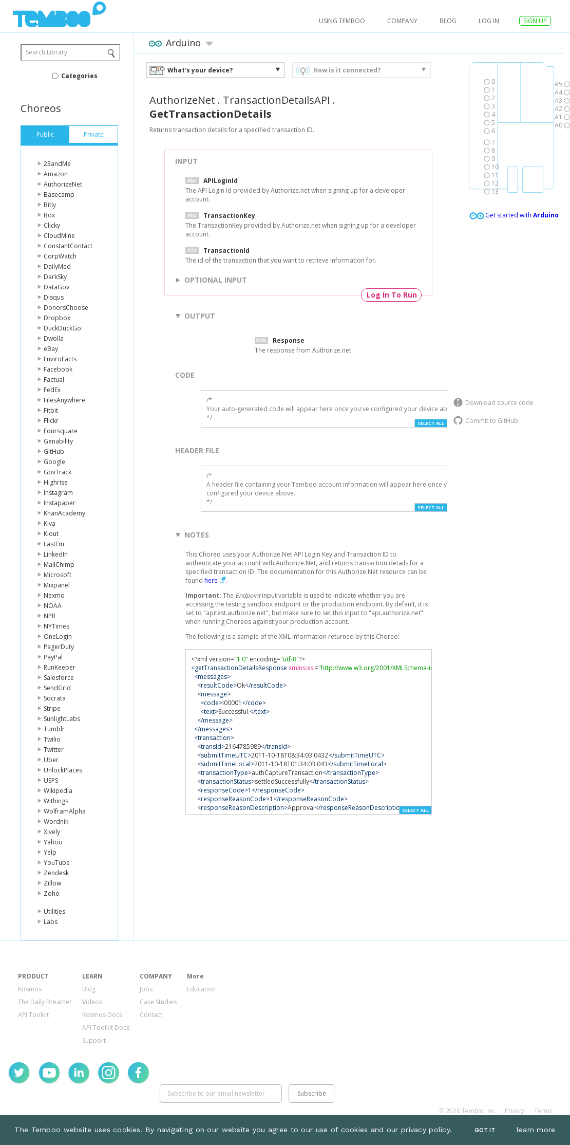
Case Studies (158, 1002)
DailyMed (57, 266)
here (211, 580)
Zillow (52, 883)
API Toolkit (33, 1014)
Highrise (56, 482)
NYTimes (56, 626)
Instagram (58, 492)
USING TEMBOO (342, 20)
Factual (54, 379)
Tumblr (54, 729)
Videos (92, 1002)
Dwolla (54, 338)
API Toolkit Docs (105, 1027)
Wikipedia (58, 790)
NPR (49, 616)
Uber (51, 759)
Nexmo (54, 595)
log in (489, 20)
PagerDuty (59, 646)
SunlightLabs (62, 718)
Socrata (55, 698)
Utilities (54, 911)
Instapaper (59, 502)
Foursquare (61, 431)
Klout (51, 533)
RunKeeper (59, 667)
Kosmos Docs (102, 1014)
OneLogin (58, 636)
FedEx (52, 389)
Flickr (51, 420)
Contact (151, 1014)
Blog (448, 20)
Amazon (56, 174)
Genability (58, 441)
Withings (56, 801)
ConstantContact (68, 246)
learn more (536, 1129)
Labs (51, 921)
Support (94, 1040)
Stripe (52, 708)
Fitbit (51, 410)
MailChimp (59, 564)
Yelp (50, 852)
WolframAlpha (65, 811)
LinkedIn (56, 554)
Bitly (50, 204)
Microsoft (57, 574)
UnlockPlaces (63, 770)
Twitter (54, 749)
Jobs (146, 989)
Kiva (49, 523)
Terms (543, 1110)
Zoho (52, 893)
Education (201, 989)
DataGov (56, 287)
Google (54, 461)
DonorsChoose (66, 307)
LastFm (54, 544)
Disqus (54, 297)
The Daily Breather (45, 1002)
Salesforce (59, 677)
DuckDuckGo (62, 328)
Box (49, 215)
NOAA (53, 605)
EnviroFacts (60, 359)
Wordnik (56, 821)
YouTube (57, 862)
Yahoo (53, 842)
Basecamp (59, 194)
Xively (52, 831)
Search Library (46, 52)
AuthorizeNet (63, 184)
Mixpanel (57, 585)
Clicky (52, 225)
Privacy (514, 1110)
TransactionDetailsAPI (276, 100)
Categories (79, 75)
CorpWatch (60, 256)
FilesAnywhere (64, 400)
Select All (430, 423)
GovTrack (57, 472)
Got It (484, 1130)
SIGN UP (535, 20)
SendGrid (57, 688)
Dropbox (57, 317)
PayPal (53, 657)
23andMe (57, 163)
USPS (51, 780)
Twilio (52, 739)
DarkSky (55, 276)
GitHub (54, 451)
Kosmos (30, 989)
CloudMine (59, 235)
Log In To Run (392, 295)
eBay (51, 348)
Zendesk (56, 873)
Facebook (58, 369)
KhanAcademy (64, 513)
